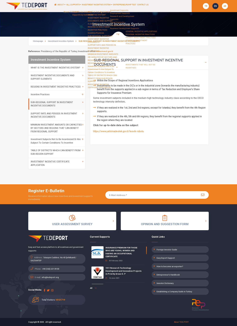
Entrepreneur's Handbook (168, 275)
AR (225, 6)
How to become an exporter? (170, 266)
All (93, 288)
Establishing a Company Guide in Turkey (174, 291)
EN (215, 6)
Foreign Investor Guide (167, 250)
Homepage (38, 41)
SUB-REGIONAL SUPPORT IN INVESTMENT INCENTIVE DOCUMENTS (57, 104)
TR (206, 6)
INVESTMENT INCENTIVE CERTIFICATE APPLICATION (57, 163)
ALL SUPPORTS (84, 6)
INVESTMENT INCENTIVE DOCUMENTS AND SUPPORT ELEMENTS (57, 77)
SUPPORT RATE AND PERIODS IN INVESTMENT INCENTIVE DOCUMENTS (57, 115)
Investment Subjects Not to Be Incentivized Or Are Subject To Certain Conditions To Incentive (57, 141)
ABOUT (67, 6)
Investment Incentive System (61, 41)
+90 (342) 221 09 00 (50, 269)
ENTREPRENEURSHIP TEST (149, 6)
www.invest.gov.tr (104, 51)
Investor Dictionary (165, 283)
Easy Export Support (166, 258)
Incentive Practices (57, 94)
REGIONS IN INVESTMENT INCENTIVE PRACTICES (57, 86)
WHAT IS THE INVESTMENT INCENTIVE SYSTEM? (57, 67)
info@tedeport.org (50, 277)
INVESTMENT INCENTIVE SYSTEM (114, 6)
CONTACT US (172, 6)
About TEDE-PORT (181, 322)
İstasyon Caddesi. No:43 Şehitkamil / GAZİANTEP (53, 259)
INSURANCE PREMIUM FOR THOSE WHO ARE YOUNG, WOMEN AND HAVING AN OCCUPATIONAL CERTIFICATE (121, 252)
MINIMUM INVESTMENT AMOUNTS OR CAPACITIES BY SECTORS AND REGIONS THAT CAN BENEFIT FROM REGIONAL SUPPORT (57, 128)
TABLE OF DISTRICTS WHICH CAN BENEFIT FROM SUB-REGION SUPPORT (57, 152)
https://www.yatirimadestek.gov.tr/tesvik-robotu (118, 131)
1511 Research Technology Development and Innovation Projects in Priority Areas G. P (123, 271)
